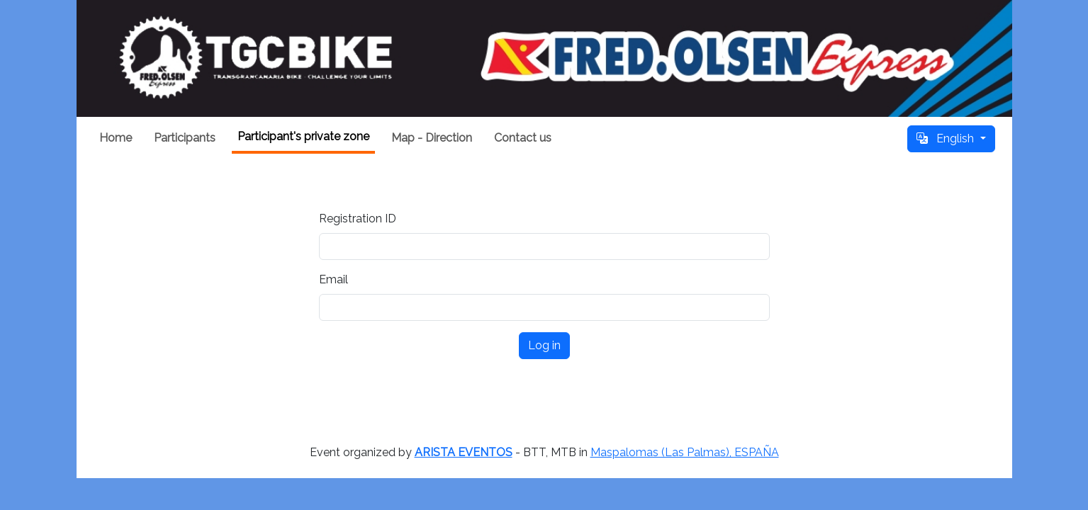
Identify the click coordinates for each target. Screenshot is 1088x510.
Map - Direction (431, 137)
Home (115, 137)
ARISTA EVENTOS (463, 452)
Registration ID (357, 218)
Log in (544, 345)
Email (333, 279)
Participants (184, 137)
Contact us (522, 137)
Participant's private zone (303, 136)
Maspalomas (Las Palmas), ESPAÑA (684, 452)
